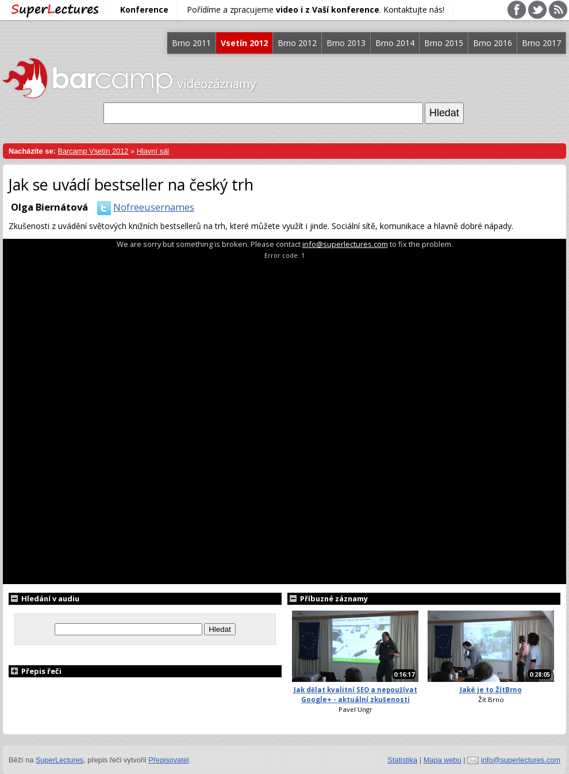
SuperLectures (59, 760)
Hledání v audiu (44, 598)
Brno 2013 (346, 42)
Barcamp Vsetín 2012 (92, 151)
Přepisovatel (168, 760)
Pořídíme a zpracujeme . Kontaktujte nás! (315, 9)
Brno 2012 (297, 42)
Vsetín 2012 (244, 42)
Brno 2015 (443, 42)
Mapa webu (443, 760)
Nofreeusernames (143, 206)
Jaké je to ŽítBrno (491, 689)
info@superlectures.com (345, 244)
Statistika (402, 760)
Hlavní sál (153, 151)
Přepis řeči (35, 671)
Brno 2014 (394, 42)
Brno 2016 (492, 42)
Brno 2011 (191, 42)
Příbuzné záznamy (327, 598)
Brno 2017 (541, 42)
